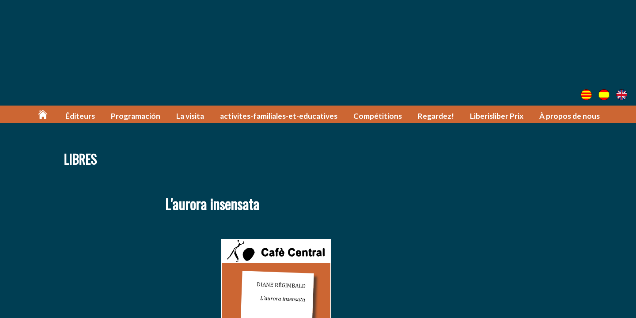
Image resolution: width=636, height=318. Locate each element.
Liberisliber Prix (496, 116)
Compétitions (377, 116)
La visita (190, 116)
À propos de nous (569, 116)
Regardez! (436, 116)
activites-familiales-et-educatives (278, 116)
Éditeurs (80, 116)
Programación (135, 116)
